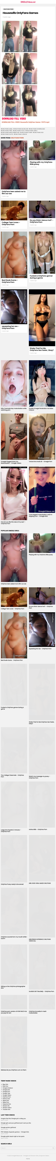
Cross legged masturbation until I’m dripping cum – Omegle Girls (40, 515)
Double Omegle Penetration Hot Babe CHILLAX (41, 409)
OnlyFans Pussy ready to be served (12, 884)
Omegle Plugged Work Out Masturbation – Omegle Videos (11, 462)
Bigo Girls (5, 1084)
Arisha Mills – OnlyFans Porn (38, 829)
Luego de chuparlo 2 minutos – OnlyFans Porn (11, 830)
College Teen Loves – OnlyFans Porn (11, 223)
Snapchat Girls (7, 1104)
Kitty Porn (5, 1086)
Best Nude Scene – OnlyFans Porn (10, 281)
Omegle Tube (6, 1093)
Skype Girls (6, 1100)
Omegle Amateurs (8, 1088)
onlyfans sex (39, 132)
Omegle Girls (6, 1089)
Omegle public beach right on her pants (12, 1136)
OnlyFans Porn (26, 132)
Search (53, 1148)
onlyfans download (37, 129)
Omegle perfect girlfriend (8, 1127)
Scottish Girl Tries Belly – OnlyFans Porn (41, 991)
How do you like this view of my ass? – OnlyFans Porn (13, 523)
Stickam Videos (7, 1107)
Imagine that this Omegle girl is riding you (13, 1118)
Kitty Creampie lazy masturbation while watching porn (14, 409)
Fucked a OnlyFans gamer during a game (41, 277)
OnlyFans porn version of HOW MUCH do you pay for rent (14, 1012)
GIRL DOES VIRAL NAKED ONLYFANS (40, 883)
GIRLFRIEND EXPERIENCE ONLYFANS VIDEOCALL (40, 940)
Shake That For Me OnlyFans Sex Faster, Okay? (42, 349)
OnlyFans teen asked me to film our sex (14, 192)
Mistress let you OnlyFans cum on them (13, 1070)
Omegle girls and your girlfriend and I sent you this (16, 1123)
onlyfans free (7, 131)
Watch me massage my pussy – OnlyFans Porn (39, 777)
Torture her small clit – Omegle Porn (40, 461)
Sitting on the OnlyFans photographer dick (13, 987)
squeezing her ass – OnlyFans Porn (10, 327)
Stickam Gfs (6, 1106)
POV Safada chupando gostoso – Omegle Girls (15, 1132)
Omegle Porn (6, 1091)
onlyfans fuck (19, 131)
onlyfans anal (7, 129)
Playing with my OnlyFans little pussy (41, 163)
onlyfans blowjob (21, 129)
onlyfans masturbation (10, 132)
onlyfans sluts (7, 134)
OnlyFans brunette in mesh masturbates (37, 1012)
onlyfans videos (21, 134)
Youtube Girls (6, 1109)
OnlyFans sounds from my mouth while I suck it (14, 937)
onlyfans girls (32, 131)
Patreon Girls (6, 1098)
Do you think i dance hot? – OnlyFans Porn (41, 221)
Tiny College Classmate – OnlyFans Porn (12, 776)
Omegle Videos (7, 1095)
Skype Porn (6, 1102)
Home (28, 1158)
